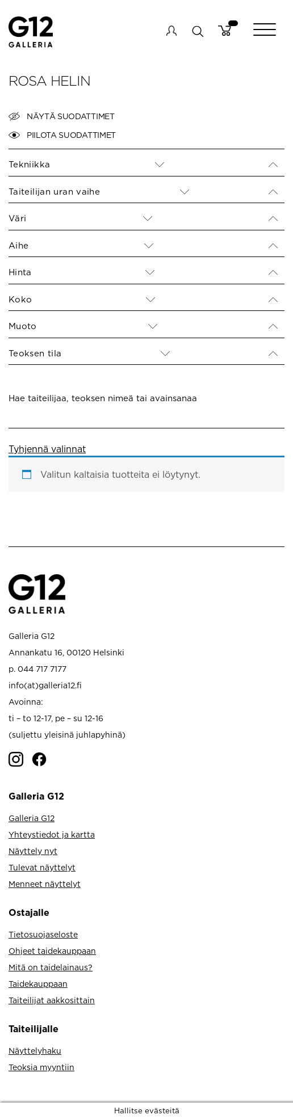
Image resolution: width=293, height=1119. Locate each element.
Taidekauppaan (38, 983)
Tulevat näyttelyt (42, 867)
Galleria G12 (32, 818)
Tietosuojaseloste (43, 934)
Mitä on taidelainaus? (51, 967)
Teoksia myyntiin (41, 1067)
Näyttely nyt (33, 851)
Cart (224, 30)
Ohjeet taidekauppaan (52, 950)
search (197, 30)
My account (171, 31)
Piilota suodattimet (62, 135)
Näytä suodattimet (62, 116)
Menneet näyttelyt (45, 884)
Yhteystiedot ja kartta (52, 834)
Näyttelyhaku (35, 1050)
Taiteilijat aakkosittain (52, 1000)
